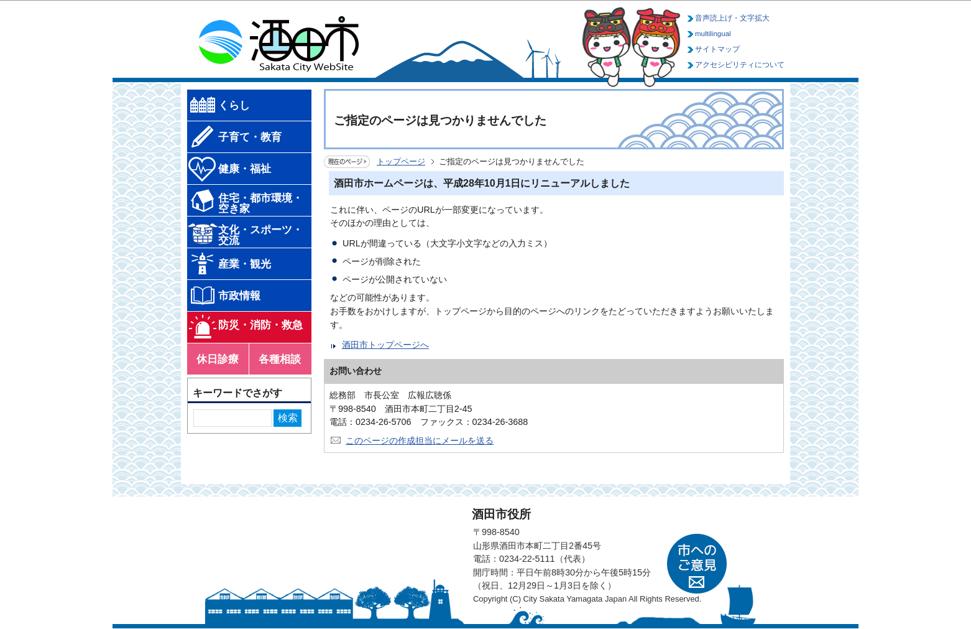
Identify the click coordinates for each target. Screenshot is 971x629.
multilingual (713, 33)
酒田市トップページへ (385, 345)
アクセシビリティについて (740, 64)
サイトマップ (717, 49)
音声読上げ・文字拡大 (732, 18)
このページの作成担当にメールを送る (420, 440)
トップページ (401, 161)
